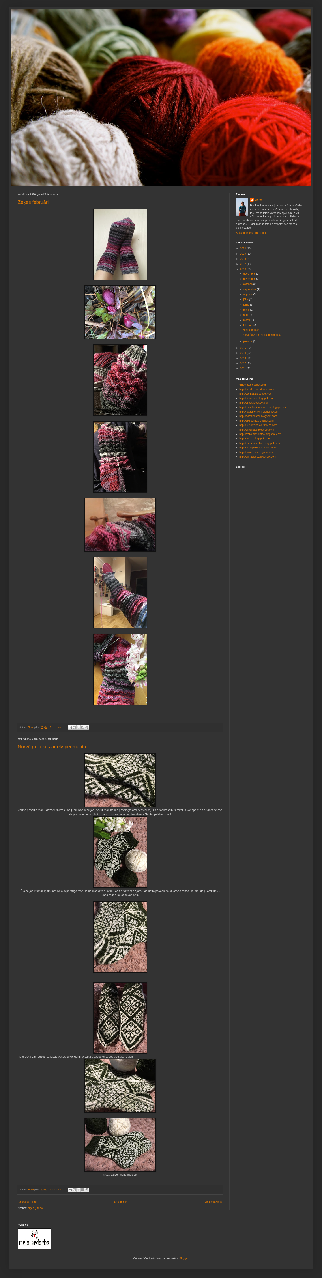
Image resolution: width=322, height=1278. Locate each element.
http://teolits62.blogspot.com (255, 393)
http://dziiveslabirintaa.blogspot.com (260, 434)
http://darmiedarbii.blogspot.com (258, 416)
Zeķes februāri (33, 202)
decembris (249, 273)
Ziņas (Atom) (35, 1208)
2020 (243, 248)
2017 (243, 264)
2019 (243, 253)
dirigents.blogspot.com (252, 384)
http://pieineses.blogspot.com (256, 398)
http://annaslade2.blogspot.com (257, 456)
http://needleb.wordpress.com (256, 389)
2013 (243, 358)
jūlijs (246, 299)
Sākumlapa (120, 1201)
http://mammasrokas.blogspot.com (259, 443)
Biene (258, 199)
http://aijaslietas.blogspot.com (256, 429)
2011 (243, 368)
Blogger (183, 1258)
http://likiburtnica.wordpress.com (258, 425)
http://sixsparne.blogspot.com (256, 420)
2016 (243, 269)
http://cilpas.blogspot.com (254, 402)
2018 (243, 258)
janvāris (248, 341)
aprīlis (247, 314)
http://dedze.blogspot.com (254, 438)
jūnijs (246, 304)
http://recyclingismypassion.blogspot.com (263, 407)
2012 (243, 363)
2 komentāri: (56, 727)
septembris (250, 289)
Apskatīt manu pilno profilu (251, 232)
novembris (249, 278)
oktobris (248, 284)
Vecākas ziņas (213, 1201)
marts (247, 320)
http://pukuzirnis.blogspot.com (256, 452)
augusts (248, 294)
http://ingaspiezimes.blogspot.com (259, 447)
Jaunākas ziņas (28, 1201)
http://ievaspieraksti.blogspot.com (258, 411)
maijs (246, 309)
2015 (243, 347)
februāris (248, 325)
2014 (243, 353)
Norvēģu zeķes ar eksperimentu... (54, 746)
